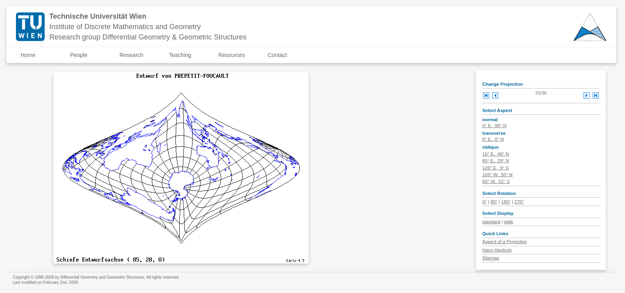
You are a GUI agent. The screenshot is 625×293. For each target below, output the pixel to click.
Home (28, 55)
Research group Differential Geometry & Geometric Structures (148, 37)
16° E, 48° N (495, 153)
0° (484, 201)
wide (508, 221)
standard (491, 221)
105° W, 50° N (497, 174)
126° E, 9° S (495, 167)
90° (494, 201)
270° (519, 201)
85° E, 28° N (495, 160)
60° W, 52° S (496, 181)
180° (506, 201)
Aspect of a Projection (504, 241)
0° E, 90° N (494, 125)
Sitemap (490, 258)
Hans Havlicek (497, 250)
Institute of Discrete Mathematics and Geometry (125, 27)
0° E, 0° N (493, 139)
